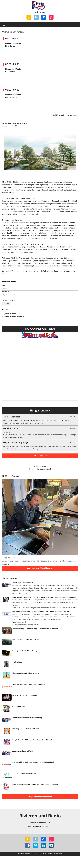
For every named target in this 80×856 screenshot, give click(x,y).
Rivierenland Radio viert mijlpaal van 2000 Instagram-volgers (35, 784)
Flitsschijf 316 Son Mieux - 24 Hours (25, 729)
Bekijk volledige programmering (65, 115)
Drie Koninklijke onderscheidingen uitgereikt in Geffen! (33, 762)
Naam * (5, 285)
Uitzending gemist (40, 466)
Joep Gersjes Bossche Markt (22, 583)
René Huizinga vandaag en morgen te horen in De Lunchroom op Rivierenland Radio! (44, 597)
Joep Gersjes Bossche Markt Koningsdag (27, 718)
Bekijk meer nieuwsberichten (40, 797)
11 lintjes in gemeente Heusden (24, 773)
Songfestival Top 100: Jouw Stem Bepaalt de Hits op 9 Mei (33, 740)
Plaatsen (6, 303)
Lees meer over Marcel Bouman (40, 568)
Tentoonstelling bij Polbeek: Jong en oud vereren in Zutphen (35, 629)
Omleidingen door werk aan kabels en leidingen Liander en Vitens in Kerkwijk (41, 612)
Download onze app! (40, 469)
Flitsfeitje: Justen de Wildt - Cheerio (25, 673)
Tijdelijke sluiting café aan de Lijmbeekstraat (28, 684)
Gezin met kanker (18, 706)
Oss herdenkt (17, 662)
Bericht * (5, 292)
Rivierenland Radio (40, 816)
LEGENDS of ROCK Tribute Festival (24, 695)
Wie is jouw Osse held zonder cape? (25, 651)
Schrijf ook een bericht (40, 456)
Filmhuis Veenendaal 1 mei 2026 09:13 (26, 640)
